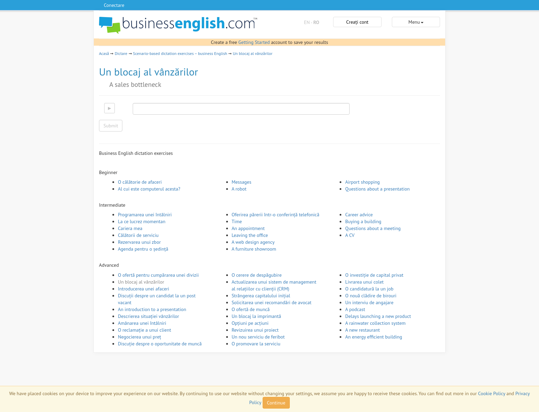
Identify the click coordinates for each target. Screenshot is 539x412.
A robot (239, 189)
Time (237, 221)
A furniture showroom (254, 249)
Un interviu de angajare (369, 302)
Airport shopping (362, 182)
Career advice (359, 214)
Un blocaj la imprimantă (256, 316)
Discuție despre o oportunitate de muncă (160, 344)
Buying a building (363, 221)
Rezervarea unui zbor (139, 242)
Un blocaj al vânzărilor (252, 53)
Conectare (114, 5)
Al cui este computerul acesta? (149, 189)
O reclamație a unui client (144, 330)
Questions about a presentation (377, 189)
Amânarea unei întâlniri (142, 323)
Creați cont (357, 22)
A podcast (355, 309)
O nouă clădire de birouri (370, 296)
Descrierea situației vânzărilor (148, 316)
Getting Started (254, 42)
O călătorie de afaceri (140, 182)
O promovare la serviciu (256, 344)
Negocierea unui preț (139, 337)
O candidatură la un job (369, 289)
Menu (415, 22)
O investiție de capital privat (374, 275)
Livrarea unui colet (364, 282)
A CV (349, 235)
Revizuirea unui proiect (255, 330)
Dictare (121, 53)
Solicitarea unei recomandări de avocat (271, 302)
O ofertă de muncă (251, 309)
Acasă (104, 53)
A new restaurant (362, 330)
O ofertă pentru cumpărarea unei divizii (158, 275)
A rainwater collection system (375, 323)
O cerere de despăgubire (257, 275)
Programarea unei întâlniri (145, 214)
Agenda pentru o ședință (143, 249)
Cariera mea (130, 228)
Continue (276, 403)
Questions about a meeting (372, 228)
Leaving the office (250, 235)
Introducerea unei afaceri (143, 289)
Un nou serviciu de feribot (258, 337)
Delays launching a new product (378, 316)
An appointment (248, 228)
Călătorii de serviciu (138, 235)
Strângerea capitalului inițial (261, 296)
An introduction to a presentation (152, 309)
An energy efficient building (373, 337)
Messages (241, 182)
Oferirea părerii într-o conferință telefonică (275, 214)
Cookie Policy (491, 393)
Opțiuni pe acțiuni (250, 323)
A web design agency (253, 242)
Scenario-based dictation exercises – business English (180, 53)
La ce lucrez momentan (141, 221)
